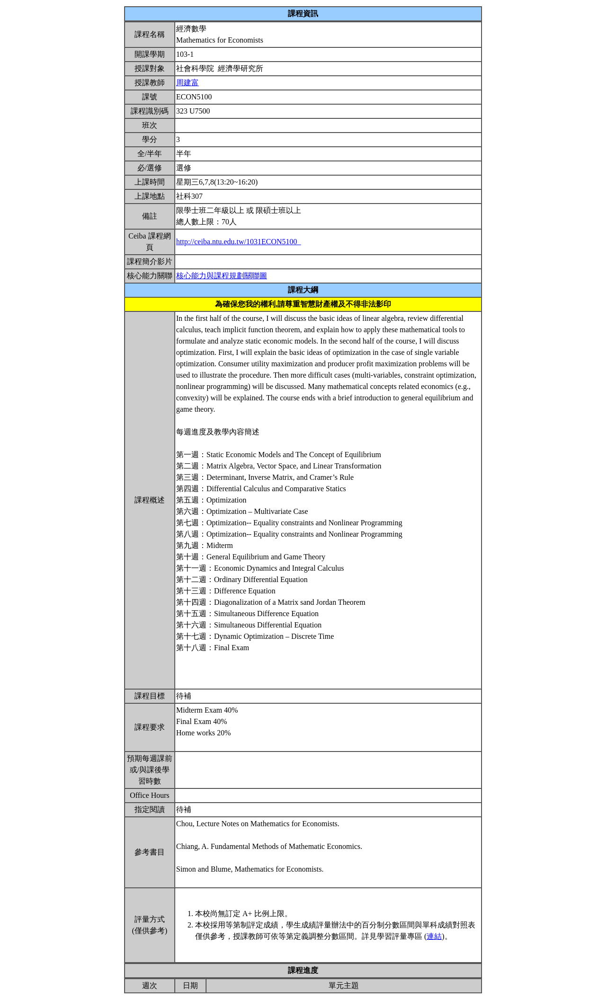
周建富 (187, 83)
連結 (434, 936)
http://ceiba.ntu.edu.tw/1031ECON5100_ (238, 242)
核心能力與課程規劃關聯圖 (221, 276)
